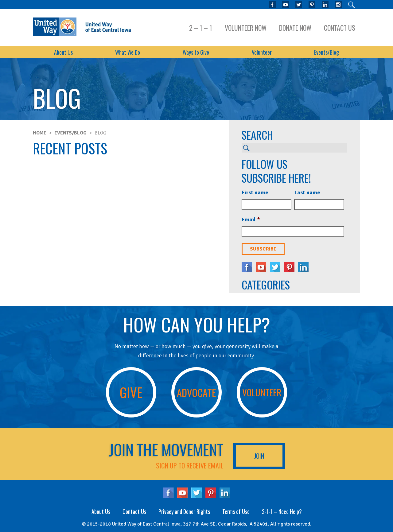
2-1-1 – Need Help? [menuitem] (282, 511)
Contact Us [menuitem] (339, 28)
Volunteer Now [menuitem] (246, 28)
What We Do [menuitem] (127, 52)
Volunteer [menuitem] (262, 52)
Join (259, 455)
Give (131, 392)
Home (39, 133)
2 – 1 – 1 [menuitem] (200, 28)
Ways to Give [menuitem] (196, 52)
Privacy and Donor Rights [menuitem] (184, 511)
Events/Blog (70, 133)
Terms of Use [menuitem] (236, 511)
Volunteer (262, 392)
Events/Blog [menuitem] (326, 52)
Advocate (196, 392)
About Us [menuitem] (63, 52)
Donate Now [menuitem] (295, 28)
